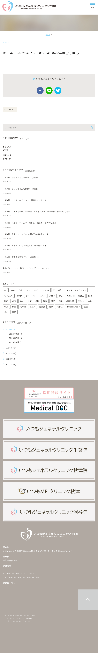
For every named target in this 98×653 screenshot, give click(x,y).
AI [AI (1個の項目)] (5, 290)
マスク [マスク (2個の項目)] (42, 296)
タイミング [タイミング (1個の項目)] (31, 296)
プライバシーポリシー (14, 618)
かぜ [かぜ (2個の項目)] (35, 290)
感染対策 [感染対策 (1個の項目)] (70, 301)
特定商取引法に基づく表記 (24, 615)
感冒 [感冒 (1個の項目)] (53, 301)
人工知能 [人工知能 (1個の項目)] (70, 296)
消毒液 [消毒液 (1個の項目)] (23, 307)
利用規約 (28, 618)
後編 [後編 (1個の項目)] (45, 301)
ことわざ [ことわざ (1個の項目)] (45, 290)
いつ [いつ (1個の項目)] (28, 290)
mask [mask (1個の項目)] (12, 290)
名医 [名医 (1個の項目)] (14, 301)
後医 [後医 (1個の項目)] (37, 301)
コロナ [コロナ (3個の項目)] (19, 296)
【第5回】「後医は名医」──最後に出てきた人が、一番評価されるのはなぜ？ (37, 211)
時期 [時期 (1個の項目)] (6, 307)
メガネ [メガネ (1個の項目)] (52, 296)
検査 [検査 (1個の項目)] (14, 307)
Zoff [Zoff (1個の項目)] (20, 290)
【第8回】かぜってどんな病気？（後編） (21, 177)
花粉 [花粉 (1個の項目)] (51, 307)
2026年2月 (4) (16, 338)
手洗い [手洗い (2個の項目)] (81, 301)
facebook (40, 90)
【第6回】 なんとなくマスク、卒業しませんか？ (25, 200)
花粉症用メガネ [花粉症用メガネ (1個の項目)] (73, 307)
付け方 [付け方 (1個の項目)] (81, 296)
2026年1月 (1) (16, 342)
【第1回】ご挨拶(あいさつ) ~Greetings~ (21, 257)
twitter (57, 90)
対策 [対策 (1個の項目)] (30, 301)
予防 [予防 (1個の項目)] (61, 296)
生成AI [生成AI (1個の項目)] (32, 307)
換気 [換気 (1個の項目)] (90, 301)
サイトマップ (8, 615)
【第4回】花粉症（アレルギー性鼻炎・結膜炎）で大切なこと (29, 223)
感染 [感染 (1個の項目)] (61, 301)
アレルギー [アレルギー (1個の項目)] (58, 290)
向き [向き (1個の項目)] (22, 301)
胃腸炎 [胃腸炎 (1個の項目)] (42, 307)
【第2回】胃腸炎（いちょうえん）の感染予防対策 (25, 245)
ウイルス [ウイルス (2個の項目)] (8, 296)
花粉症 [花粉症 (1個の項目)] (60, 307)
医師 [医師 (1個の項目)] (6, 301)
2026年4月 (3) (16, 334)
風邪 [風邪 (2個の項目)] (6, 312)
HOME (48, 35)
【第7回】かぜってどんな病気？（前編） (21, 189)
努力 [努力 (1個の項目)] (90, 296)
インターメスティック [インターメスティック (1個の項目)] (76, 290)
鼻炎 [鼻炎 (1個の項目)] (14, 312)
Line (49, 90)
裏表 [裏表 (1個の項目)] (86, 307)
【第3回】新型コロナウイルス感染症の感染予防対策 (26, 234)
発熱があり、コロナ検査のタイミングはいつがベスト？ (27, 268)
